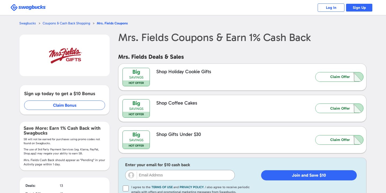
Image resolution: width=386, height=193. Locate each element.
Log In (331, 7)
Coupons (112, 23)
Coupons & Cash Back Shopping (66, 23)
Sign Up (359, 7)
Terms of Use (162, 187)
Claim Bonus (64, 105)
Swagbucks (27, 23)
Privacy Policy (192, 187)
